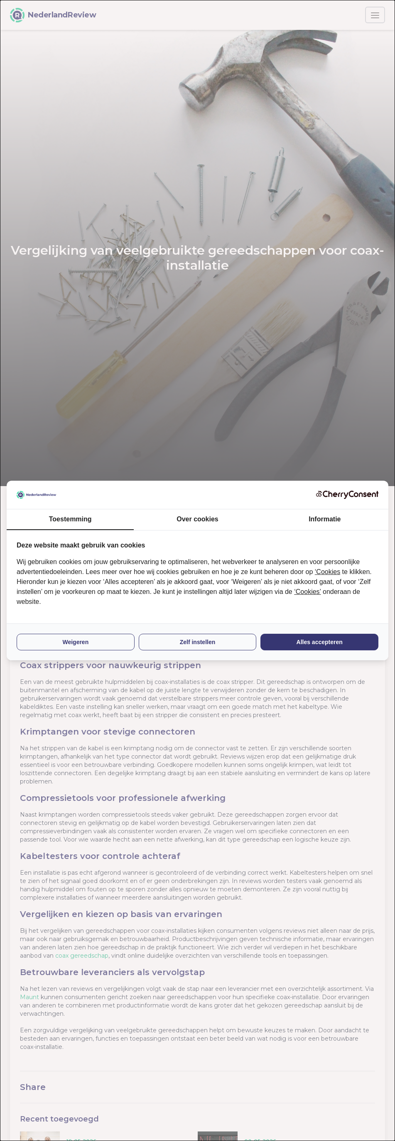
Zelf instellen (198, 642)
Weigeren (75, 642)
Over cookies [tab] (197, 519)
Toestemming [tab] (70, 519)
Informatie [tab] (325, 519)
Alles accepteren (320, 642)
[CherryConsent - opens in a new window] (347, 495)
